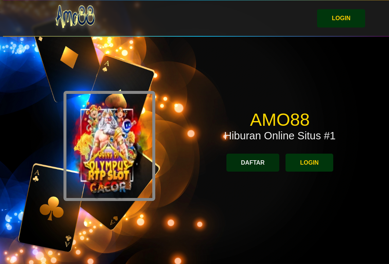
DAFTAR (253, 163)
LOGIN (341, 18)
